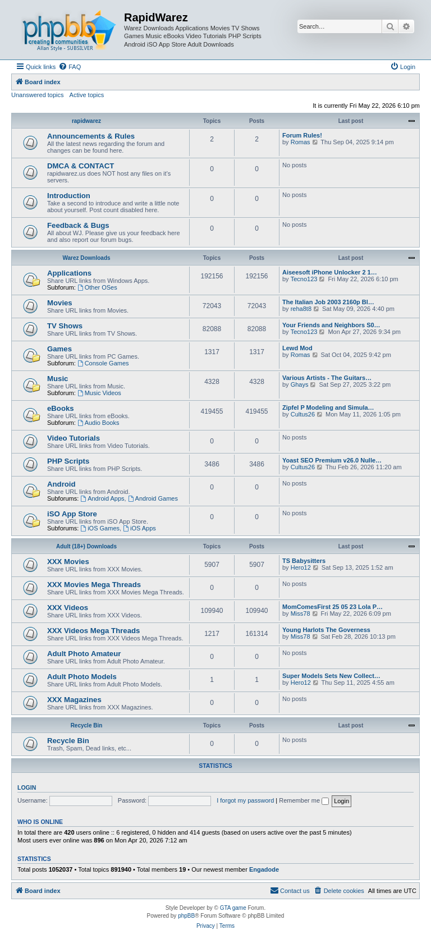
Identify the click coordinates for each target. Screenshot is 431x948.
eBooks (60, 408)
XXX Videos (67, 607)
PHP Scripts (68, 461)
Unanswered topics (37, 94)
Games (59, 349)
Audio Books (98, 422)
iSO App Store (72, 514)
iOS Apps (139, 528)
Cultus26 (303, 414)
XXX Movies (68, 561)
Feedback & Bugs (78, 225)
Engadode (264, 869)
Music (57, 378)
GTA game (233, 908)
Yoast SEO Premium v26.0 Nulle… (332, 460)
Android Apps (102, 498)
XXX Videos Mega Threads (93, 630)
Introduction (68, 195)
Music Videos (99, 393)
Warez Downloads (86, 258)
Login (26, 787)
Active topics (87, 94)
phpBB (186, 916)
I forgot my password (245, 800)
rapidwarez (86, 121)
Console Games (103, 363)
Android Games (153, 498)
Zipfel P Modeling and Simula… (328, 407)
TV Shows (64, 326)
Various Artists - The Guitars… (327, 377)
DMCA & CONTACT (80, 166)
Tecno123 (304, 279)
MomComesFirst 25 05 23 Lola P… (332, 606)
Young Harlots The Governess (326, 629)
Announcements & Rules (91, 136)
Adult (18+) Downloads (86, 546)
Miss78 (300, 613)
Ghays (300, 384)
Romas (300, 142)
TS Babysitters (303, 560)
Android (61, 484)
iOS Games (100, 528)
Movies (59, 303)
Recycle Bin (87, 725)
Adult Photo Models (82, 676)
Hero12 (301, 567)
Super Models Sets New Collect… (331, 675)
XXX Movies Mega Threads (94, 584)
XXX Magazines (74, 699)
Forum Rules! (302, 135)
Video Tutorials (73, 438)
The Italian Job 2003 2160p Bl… (328, 302)
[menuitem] (69, 67)
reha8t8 (301, 308)
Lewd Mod (297, 348)
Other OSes (97, 287)
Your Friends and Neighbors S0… (331, 325)
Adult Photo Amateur (84, 653)
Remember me (304, 800)
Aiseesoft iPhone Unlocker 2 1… (329, 272)
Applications (69, 273)
